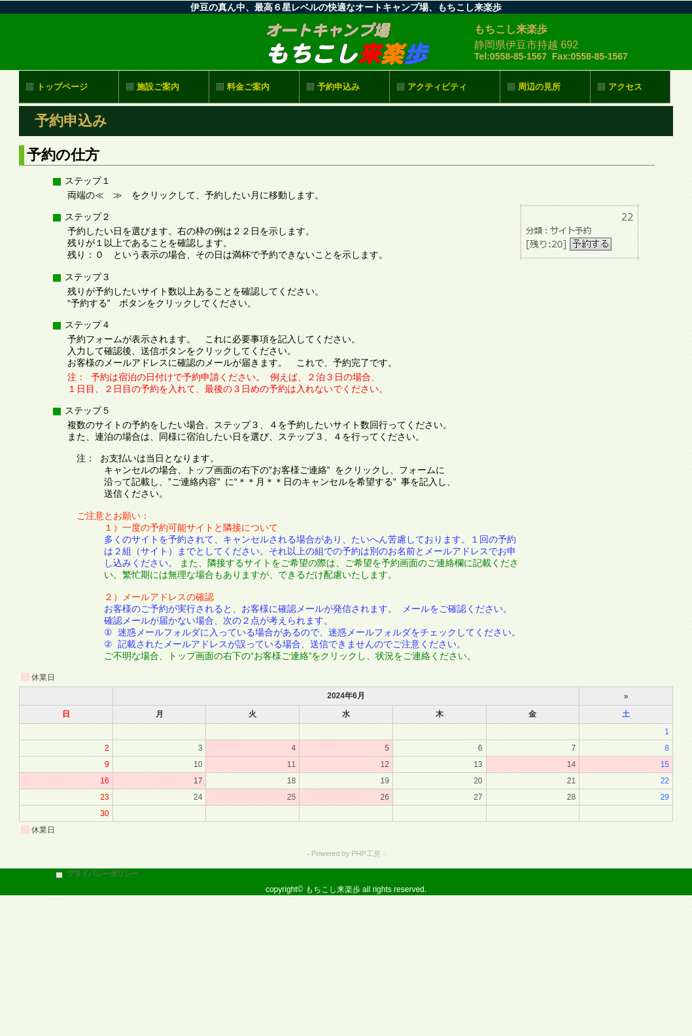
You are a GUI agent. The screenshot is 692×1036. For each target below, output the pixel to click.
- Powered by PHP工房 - (346, 853)
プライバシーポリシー (103, 874)
